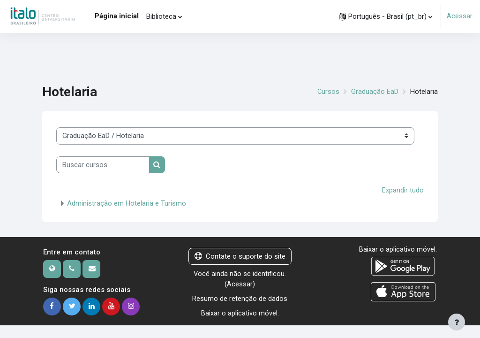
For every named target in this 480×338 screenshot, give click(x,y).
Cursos (328, 91)
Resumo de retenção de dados (239, 298)
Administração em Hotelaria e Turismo (126, 203)
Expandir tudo (403, 190)
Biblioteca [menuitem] (161, 16)
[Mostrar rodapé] (456, 322)
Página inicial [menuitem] (117, 16)
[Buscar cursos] (103, 164)
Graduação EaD (374, 91)
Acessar (459, 16)
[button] (386, 16)
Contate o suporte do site (240, 256)
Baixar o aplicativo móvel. (240, 312)
